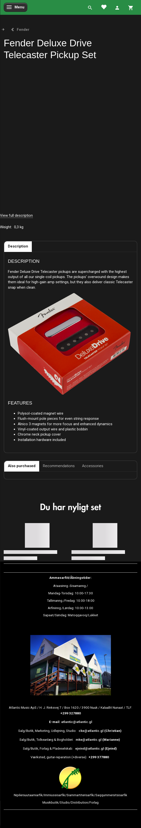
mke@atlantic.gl (89, 739)
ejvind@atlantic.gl (89, 748)
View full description (16, 215)
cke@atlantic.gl (91, 731)
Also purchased (21, 466)
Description (18, 246)
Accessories (92, 466)
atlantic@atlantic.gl (76, 722)
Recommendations (59, 466)
